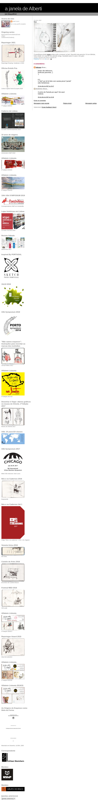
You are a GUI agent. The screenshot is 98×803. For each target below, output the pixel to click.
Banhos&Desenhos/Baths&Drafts (10, 34)
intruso (38, 67)
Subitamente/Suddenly (7, 37)
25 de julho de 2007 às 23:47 (46, 86)
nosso (49, 54)
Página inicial (67, 103)
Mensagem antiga (91, 103)
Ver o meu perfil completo (18, 24)
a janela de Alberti (23, 8)
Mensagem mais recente (41, 103)
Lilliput (3, 36)
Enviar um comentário (40, 100)
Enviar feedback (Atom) (49, 107)
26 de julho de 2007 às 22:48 (46, 97)
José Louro (16, 21)
